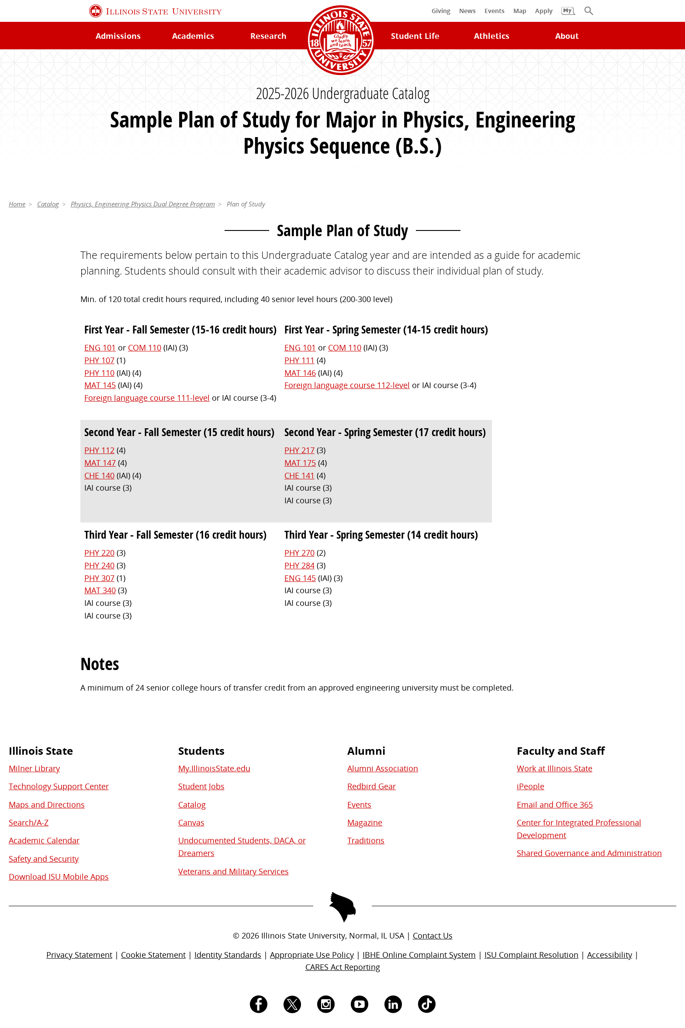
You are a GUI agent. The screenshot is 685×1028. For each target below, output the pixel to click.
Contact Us (433, 935)
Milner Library (34, 768)
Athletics (491, 36)
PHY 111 (299, 360)
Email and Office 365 (555, 804)
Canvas (191, 822)
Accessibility (609, 954)
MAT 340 (100, 590)
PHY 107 (99, 360)
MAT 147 (100, 462)
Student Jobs (201, 786)
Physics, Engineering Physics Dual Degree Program (143, 203)
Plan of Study (246, 203)
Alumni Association (382, 768)
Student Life (415, 36)
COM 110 (144, 347)
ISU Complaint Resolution (531, 954)
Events (359, 804)
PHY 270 (299, 552)
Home (17, 203)
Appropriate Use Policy (312, 954)
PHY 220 (99, 552)
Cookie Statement (153, 954)
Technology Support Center (59, 786)
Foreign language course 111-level (147, 397)
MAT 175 (300, 462)
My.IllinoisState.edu (214, 768)
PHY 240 (99, 565)
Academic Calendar (44, 840)
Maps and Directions (47, 804)
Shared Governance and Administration (589, 853)
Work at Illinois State (554, 768)
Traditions (365, 840)
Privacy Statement (79, 954)
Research (268, 36)
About (567, 36)
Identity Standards (227, 954)
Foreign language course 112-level (347, 385)
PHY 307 (99, 578)
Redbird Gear (371, 786)
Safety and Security (44, 858)
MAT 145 (100, 385)
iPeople (530, 786)
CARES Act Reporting (342, 967)
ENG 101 (100, 347)
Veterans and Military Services (233, 871)
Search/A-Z (28, 822)
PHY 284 (299, 565)
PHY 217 (299, 450)
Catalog (48, 203)
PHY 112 (99, 450)
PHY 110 (99, 373)
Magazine (364, 822)
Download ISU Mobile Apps (59, 876)
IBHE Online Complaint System (419, 954)
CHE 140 (99, 475)
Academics (193, 36)
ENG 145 (300, 578)
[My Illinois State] (568, 15)
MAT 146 (300, 373)
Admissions (118, 36)
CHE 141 (299, 475)
